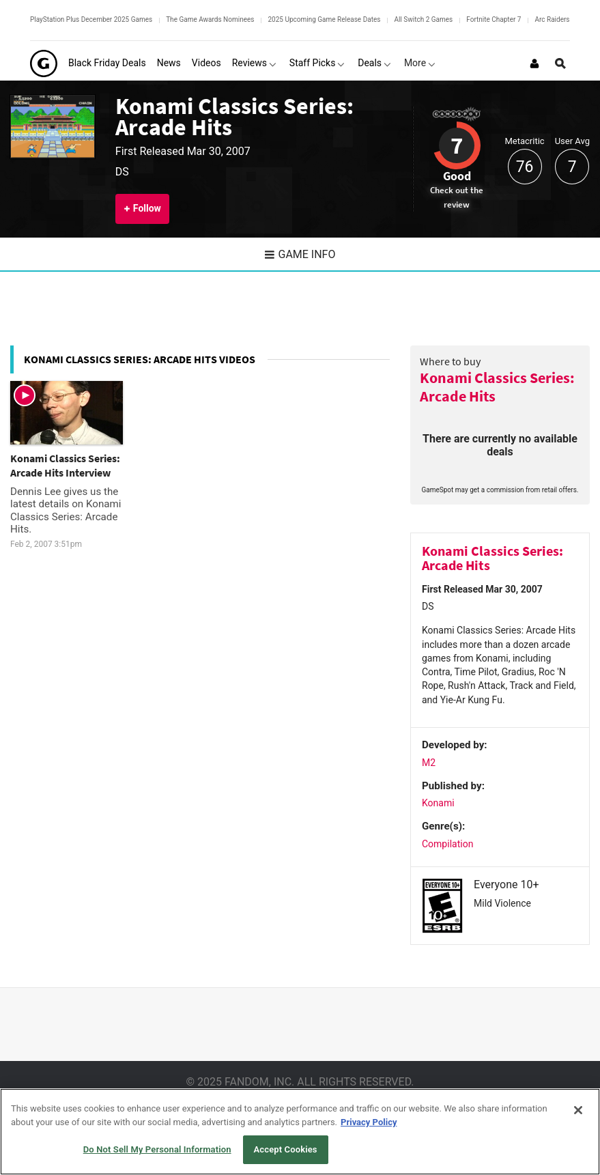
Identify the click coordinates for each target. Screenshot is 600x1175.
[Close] (578, 1110)
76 (525, 167)
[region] (300, 1131)
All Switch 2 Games (423, 19)
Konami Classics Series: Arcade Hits (234, 116)
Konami (438, 802)
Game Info (300, 254)
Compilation (447, 843)
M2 (428, 762)
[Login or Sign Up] (534, 63)
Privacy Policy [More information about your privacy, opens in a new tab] (369, 1122)
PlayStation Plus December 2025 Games (91, 19)
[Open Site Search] (560, 63)
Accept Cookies (285, 1149)
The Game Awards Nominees (210, 19)
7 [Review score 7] (457, 145)
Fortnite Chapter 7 (493, 19)
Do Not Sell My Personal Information (157, 1149)
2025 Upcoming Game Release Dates (324, 19)
